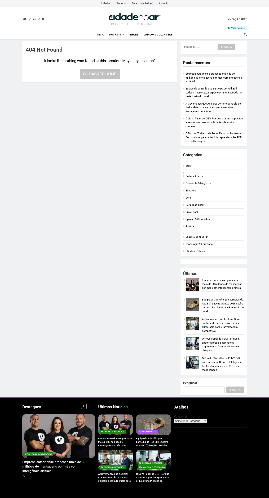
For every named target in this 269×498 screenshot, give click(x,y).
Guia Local (192, 211)
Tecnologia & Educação (199, 243)
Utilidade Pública (195, 251)
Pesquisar (190, 383)
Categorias (180, 416)
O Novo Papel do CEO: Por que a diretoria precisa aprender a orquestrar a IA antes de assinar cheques (214, 122)
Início (100, 34)
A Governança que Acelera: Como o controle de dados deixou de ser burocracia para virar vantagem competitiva (213, 107)
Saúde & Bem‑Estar (197, 236)
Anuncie (163, 3)
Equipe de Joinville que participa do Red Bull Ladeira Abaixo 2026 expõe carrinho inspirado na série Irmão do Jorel (214, 92)
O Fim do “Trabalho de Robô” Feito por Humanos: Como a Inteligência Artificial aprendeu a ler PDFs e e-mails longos (214, 137)
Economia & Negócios (198, 183)
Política (190, 226)
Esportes (191, 190)
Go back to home (99, 74)
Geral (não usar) (195, 204)
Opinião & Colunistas (158, 34)
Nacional (121, 3)
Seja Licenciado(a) (142, 3)
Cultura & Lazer (194, 176)
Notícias (115, 34)
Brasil (134, 34)
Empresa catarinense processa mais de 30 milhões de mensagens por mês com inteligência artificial (214, 77)
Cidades (105, 3)
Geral (189, 197)
